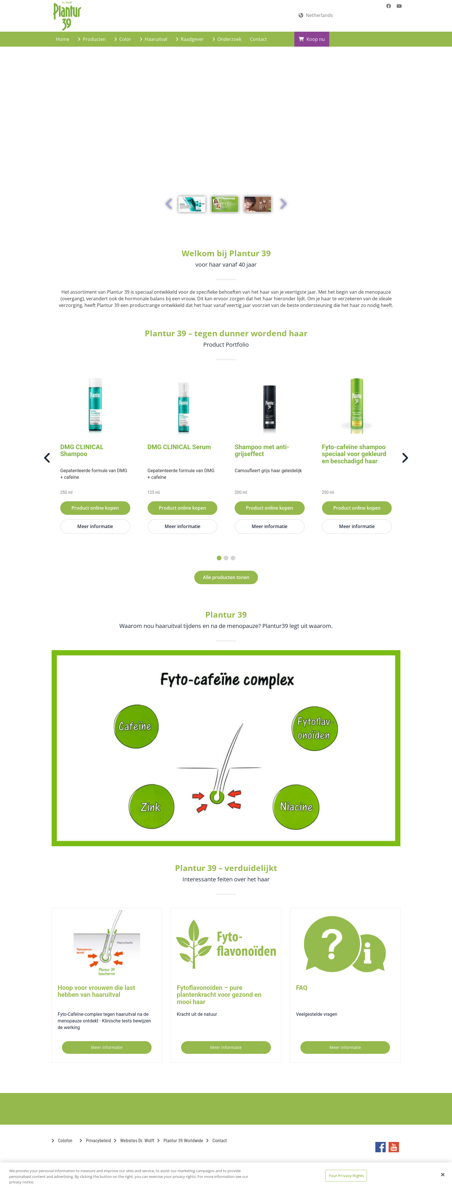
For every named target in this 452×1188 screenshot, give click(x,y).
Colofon (62, 1140)
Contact (258, 39)
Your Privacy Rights (346, 1175)
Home (62, 39)
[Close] (442, 1174)
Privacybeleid (95, 1140)
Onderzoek (226, 39)
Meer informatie (95, 526)
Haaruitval (153, 39)
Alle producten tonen (226, 577)
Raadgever (190, 39)
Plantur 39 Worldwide (180, 1140)
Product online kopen (95, 508)
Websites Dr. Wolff (134, 1140)
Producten (92, 39)
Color (122, 39)
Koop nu (312, 39)
